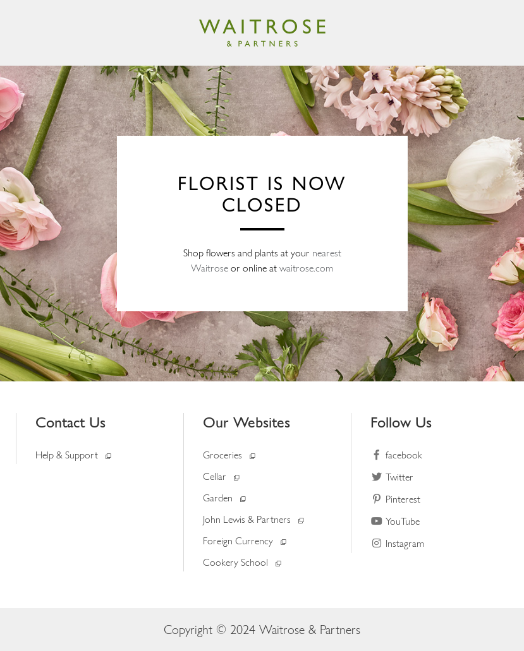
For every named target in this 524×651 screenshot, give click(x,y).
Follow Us (401, 422)
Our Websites (246, 422)
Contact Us (70, 422)
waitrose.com (306, 268)
